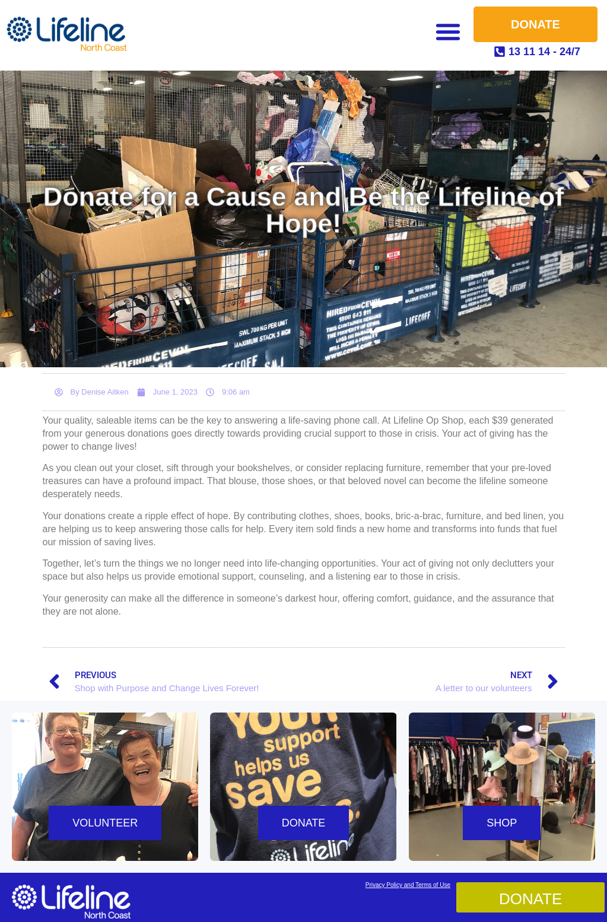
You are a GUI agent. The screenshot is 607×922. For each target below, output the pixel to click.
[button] (448, 31)
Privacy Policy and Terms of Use (408, 885)
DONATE (304, 823)
